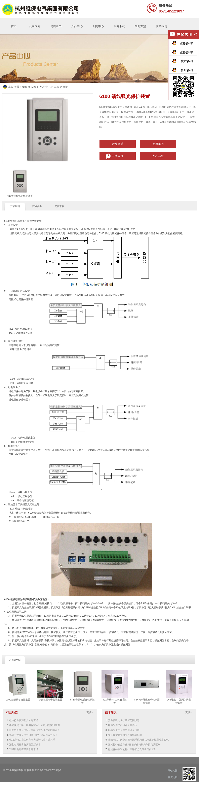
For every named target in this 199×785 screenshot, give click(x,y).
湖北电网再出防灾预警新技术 (25, 744)
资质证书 (56, 26)
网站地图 (172, 770)
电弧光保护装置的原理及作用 (124, 730)
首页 (13, 26)
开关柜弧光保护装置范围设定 (124, 720)
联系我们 (161, 26)
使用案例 (158, 143)
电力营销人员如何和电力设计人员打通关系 (32, 739)
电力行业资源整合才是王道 (23, 720)
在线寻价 (117, 156)
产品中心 (77, 26)
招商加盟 (140, 26)
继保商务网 (29, 87)
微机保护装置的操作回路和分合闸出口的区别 (132, 749)
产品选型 (158, 156)
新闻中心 (98, 26)
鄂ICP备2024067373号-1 (48, 770)
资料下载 (119, 26)
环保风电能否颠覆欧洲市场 (23, 749)
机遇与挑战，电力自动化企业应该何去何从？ (33, 734)
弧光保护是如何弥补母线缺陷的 (125, 734)
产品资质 (117, 143)
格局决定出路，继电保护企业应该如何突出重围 (34, 725)
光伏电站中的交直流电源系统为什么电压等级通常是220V (138, 739)
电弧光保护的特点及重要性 (122, 725)
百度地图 (172, 777)
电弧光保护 (61, 87)
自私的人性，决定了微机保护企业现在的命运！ (34, 730)
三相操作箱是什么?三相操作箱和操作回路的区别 (134, 744)
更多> (89, 712)
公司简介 (34, 26)
